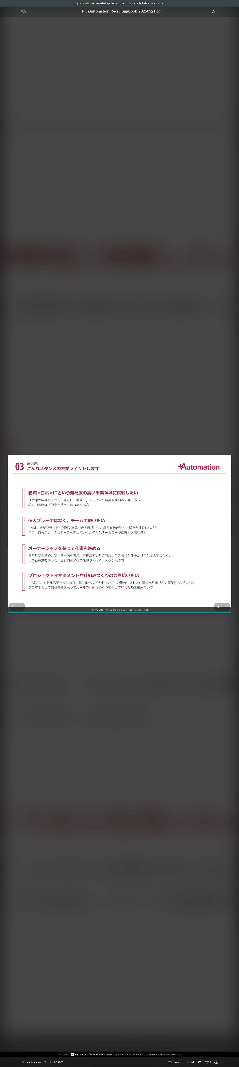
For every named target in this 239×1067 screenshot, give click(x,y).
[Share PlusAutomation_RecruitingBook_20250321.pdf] (199, 1062)
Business (175, 1061)
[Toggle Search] (213, 11)
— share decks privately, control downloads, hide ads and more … (119, 3)
